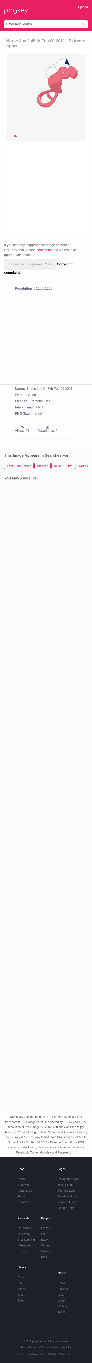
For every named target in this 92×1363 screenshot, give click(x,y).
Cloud (21, 1277)
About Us (22, 1354)
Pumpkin (23, 1202)
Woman (46, 1245)
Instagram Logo (68, 1179)
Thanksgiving (26, 1239)
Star (20, 1294)
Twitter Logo (65, 1184)
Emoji (61, 1283)
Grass (21, 1289)
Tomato (22, 1196)
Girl (43, 1233)
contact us (44, 250)
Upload (83, 7)
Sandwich (24, 1184)
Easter (22, 1251)
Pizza (21, 1179)
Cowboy (46, 1251)
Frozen (45, 1228)
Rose (61, 1294)
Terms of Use (67, 1354)
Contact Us (38, 1354)
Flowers (63, 1289)
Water (61, 1300)
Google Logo (66, 1208)
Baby (44, 1239)
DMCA (52, 1354)
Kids (44, 1257)
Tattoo (61, 1312)
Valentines (24, 1245)
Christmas (24, 1228)
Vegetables (25, 1190)
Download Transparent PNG (30, 264)
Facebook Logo (68, 1196)
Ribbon (62, 1306)
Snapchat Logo (67, 1202)
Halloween (24, 1233)
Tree (21, 1300)
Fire (20, 1283)
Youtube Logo (66, 1190)
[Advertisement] (46, 189)
